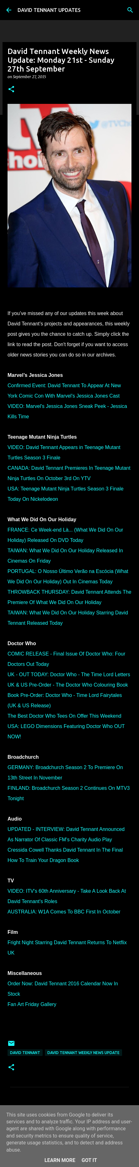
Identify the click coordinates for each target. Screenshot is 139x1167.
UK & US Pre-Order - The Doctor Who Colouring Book (68, 685)
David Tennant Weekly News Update (83, 1053)
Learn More (60, 1160)
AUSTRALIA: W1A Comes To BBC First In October (64, 911)
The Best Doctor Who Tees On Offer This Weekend (64, 716)
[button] (11, 89)
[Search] (130, 10)
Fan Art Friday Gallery (32, 1004)
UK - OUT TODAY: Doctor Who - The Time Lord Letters (69, 674)
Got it (89, 1160)
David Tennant (25, 1053)
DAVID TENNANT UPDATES (49, 10)
